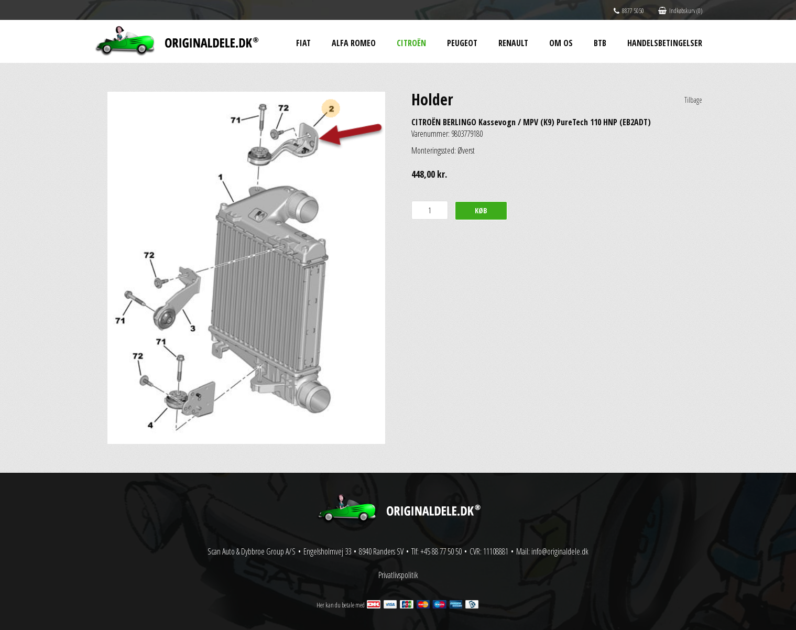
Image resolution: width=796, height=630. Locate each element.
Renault (513, 43)
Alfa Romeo (354, 43)
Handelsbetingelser (664, 43)
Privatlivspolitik (398, 575)
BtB (600, 43)
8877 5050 (629, 10)
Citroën (411, 43)
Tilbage (693, 100)
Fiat (303, 43)
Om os (561, 43)
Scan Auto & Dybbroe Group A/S (252, 551)
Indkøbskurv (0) (680, 10)
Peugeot (462, 43)
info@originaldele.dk (559, 551)
